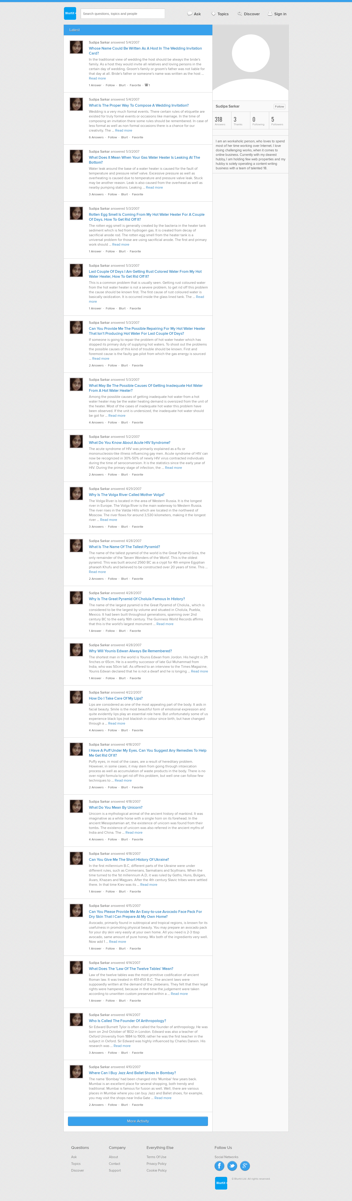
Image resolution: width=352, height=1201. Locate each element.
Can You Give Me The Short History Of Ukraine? (129, 859)
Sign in (276, 13)
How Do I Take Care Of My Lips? (116, 698)
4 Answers (96, 422)
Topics (219, 13)
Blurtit (70, 13)
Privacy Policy (156, 1164)
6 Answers (96, 137)
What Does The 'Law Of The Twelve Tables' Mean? (131, 969)
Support (115, 1170)
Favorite (135, 85)
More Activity (138, 1121)
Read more (97, 78)
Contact (114, 1164)
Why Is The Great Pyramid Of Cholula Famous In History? (137, 599)
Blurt (122, 85)
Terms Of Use (156, 1157)
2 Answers (96, 365)
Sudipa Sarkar (99, 42)
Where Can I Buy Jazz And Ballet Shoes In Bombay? (132, 1073)
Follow (110, 85)
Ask (194, 13)
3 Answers (96, 194)
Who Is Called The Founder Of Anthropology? (127, 1021)
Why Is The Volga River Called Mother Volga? (127, 495)
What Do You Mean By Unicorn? (116, 807)
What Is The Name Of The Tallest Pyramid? (124, 547)
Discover (248, 13)
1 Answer (95, 85)
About (113, 1157)
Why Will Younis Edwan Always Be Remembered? (130, 651)
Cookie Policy (157, 1170)
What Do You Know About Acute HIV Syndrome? (129, 443)
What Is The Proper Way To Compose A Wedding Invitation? (139, 105)
